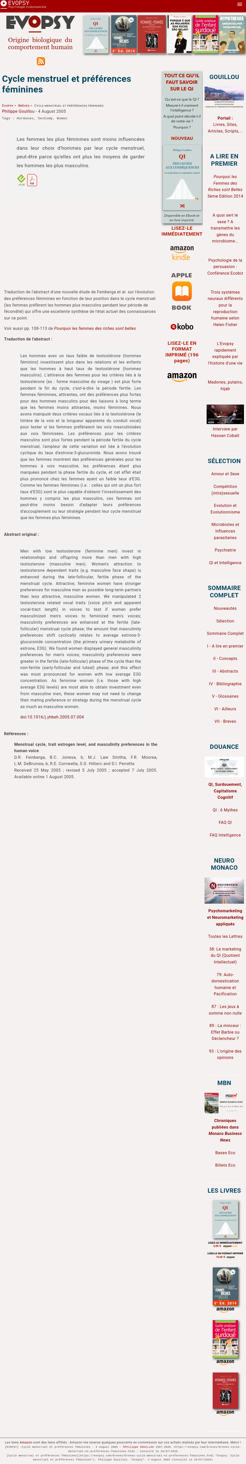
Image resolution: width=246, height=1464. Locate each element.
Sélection (225, 621)
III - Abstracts (225, 671)
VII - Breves (225, 721)
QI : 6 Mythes (225, 810)
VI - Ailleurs (225, 709)
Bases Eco (225, 1152)
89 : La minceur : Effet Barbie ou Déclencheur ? (225, 1032)
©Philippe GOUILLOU (138, 1447)
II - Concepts (225, 658)
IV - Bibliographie (225, 683)
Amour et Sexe (225, 473)
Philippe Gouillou (18, 111)
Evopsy (7, 105)
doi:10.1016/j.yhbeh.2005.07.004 (52, 717)
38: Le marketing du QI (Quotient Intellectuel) (225, 955)
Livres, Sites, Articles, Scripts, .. (225, 125)
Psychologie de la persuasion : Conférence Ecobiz (225, 267)
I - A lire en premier (225, 646)
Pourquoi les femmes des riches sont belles (95, 328)
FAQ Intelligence (225, 835)
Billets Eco (225, 1165)
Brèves (23, 105)
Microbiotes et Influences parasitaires (225, 531)
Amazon (26, 1442)
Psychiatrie (225, 550)
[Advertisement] (80, 243)
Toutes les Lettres (225, 936)
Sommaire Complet (225, 633)
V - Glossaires (225, 696)
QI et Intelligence (225, 562)
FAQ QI (225, 822)
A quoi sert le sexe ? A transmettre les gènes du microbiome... (225, 228)
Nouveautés (225, 608)
